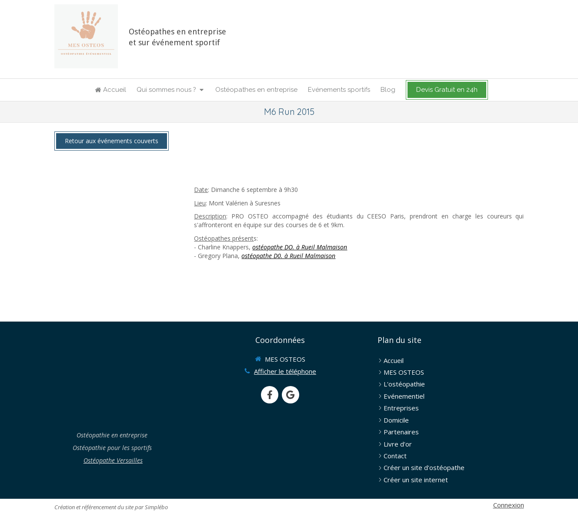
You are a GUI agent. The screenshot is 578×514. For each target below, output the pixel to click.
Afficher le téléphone (285, 371)
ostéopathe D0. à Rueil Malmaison (288, 256)
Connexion (508, 505)
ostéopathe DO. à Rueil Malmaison (299, 247)
